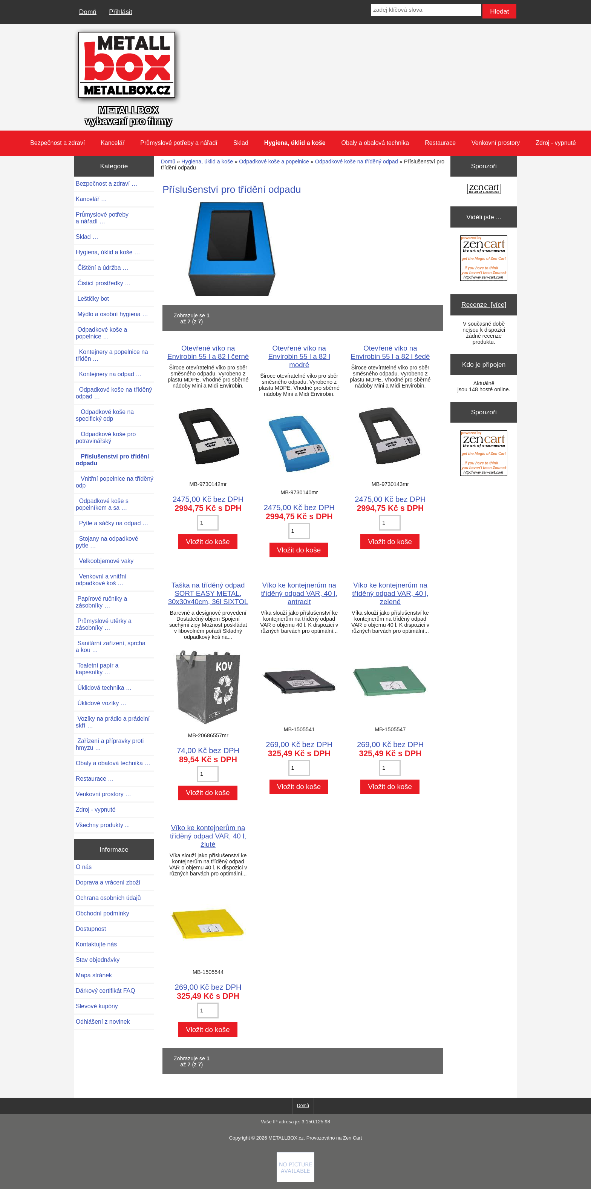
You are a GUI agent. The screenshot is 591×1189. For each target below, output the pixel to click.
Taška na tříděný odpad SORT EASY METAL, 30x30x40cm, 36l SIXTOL (208, 593)
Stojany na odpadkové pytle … (107, 542)
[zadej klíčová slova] (426, 10)
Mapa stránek (94, 975)
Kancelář (112, 143)
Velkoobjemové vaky (104, 561)
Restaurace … (95, 778)
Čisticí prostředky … (103, 283)
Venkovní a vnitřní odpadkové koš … (101, 579)
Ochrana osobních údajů (108, 898)
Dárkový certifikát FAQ (105, 991)
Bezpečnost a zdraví (57, 143)
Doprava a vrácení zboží (108, 882)
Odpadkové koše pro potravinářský (106, 437)
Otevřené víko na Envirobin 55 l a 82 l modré (299, 356)
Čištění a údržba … (102, 268)
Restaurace (440, 143)
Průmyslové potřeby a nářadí (178, 143)
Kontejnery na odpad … (109, 374)
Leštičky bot (92, 298)
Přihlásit (120, 11)
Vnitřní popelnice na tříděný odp (114, 482)
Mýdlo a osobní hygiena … (112, 314)
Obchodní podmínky (102, 913)
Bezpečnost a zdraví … (107, 183)
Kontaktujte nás (96, 944)
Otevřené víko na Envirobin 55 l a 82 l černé (208, 352)
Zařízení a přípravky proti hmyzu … (110, 744)
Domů (87, 11)
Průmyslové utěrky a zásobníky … (104, 624)
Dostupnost (91, 929)
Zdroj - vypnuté (556, 143)
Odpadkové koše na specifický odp (105, 415)
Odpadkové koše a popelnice (274, 161)
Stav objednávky (97, 960)
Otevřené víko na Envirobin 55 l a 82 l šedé (390, 352)
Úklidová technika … (104, 687)
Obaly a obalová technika (375, 143)
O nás (84, 867)
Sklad (240, 143)
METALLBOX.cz (285, 1138)
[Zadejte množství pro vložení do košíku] (208, 523)
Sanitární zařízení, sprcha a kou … (110, 646)
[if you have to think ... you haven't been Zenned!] (295, 1180)
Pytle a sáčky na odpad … (112, 523)
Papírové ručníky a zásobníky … (101, 602)
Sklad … (87, 237)
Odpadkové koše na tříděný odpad (356, 161)
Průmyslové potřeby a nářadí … (102, 218)
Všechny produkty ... (103, 825)
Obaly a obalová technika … (113, 763)
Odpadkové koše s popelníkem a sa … (102, 504)
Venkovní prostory (496, 143)
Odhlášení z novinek (103, 1021)
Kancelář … (91, 199)
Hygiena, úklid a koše (207, 161)
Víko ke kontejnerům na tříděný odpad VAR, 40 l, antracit (299, 593)
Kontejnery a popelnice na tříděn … (112, 355)
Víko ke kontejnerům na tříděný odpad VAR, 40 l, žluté (208, 836)
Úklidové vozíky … (101, 703)
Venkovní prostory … (103, 794)
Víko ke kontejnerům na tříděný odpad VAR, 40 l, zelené (390, 593)
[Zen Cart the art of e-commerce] (484, 189)
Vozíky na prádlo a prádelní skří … (113, 722)
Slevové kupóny (97, 1006)
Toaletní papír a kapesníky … (97, 668)
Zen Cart (352, 1138)
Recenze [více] (483, 304)
